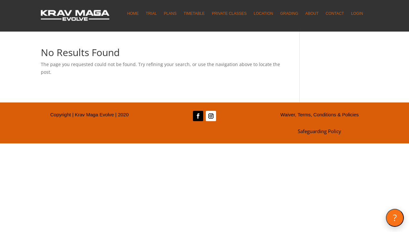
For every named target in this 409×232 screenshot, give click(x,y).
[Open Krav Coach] (395, 218)
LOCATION (263, 13)
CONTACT (335, 13)
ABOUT (311, 13)
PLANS (170, 13)
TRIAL (151, 13)
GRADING (289, 13)
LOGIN (357, 13)
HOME (133, 13)
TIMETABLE (194, 13)
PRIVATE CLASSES (229, 13)
